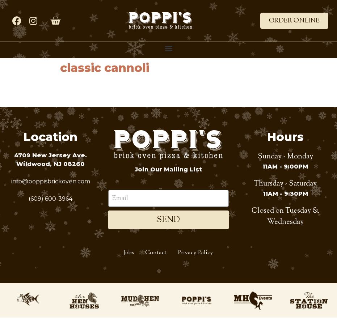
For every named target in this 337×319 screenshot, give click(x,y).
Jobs (129, 254)
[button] (168, 48)
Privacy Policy (195, 254)
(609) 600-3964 (50, 198)
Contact (156, 254)
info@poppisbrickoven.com (50, 181)
